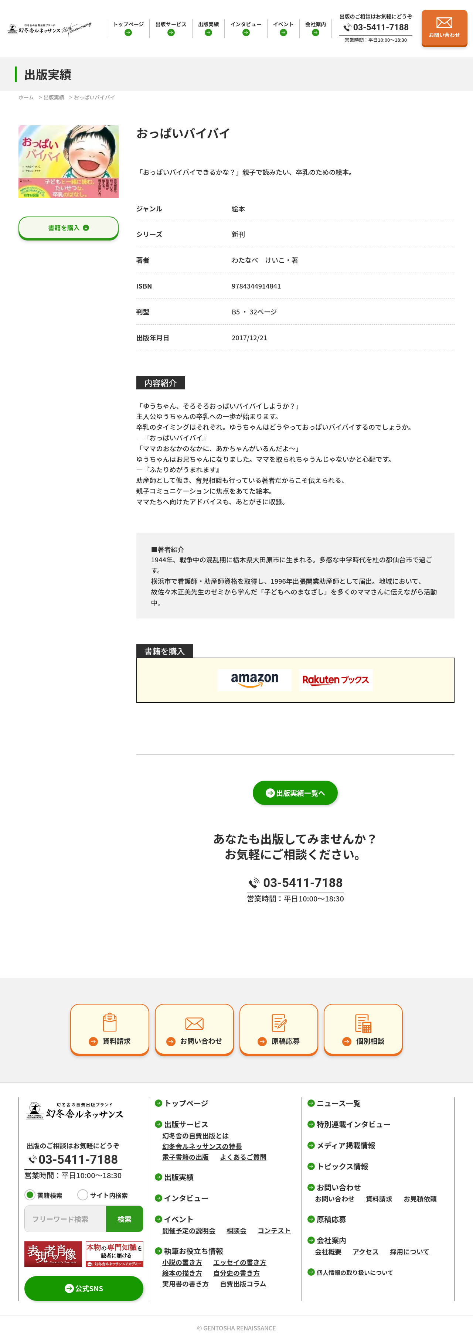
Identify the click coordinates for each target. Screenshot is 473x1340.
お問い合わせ (335, 1198)
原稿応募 (331, 1219)
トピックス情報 (342, 1166)
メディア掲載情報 (346, 1145)
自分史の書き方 (236, 1273)
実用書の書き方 (185, 1283)
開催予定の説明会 (188, 1230)
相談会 (236, 1230)
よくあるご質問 (243, 1157)
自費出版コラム (243, 1283)
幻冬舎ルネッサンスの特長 (202, 1146)
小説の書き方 (182, 1262)
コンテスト (274, 1230)
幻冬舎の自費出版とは (195, 1135)
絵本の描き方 (182, 1273)
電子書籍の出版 (185, 1157)
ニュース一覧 (339, 1103)
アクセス (366, 1251)
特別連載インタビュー (354, 1124)
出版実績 (208, 24)
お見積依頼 (420, 1198)
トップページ (128, 24)
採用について (409, 1251)
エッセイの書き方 (239, 1262)
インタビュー (245, 24)
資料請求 (379, 1198)
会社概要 (328, 1251)
